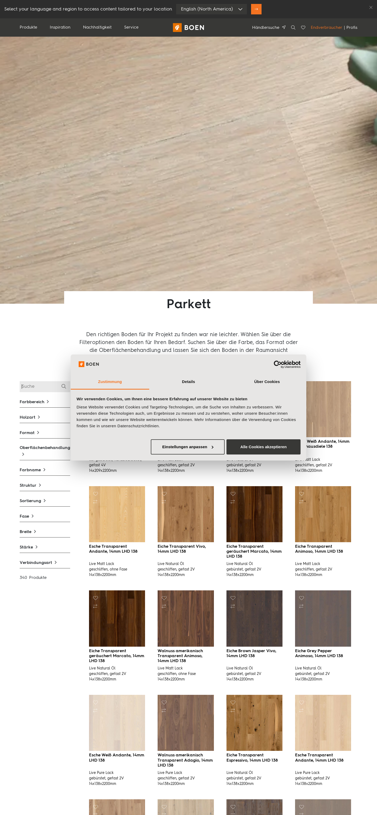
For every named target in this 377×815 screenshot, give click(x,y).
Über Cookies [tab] (267, 381)
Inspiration (60, 27)
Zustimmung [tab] (110, 381)
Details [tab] (188, 381)
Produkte (28, 27)
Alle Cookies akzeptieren (263, 447)
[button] (45, 402)
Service (131, 27)
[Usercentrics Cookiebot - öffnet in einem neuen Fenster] (278, 364)
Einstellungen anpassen (188, 447)
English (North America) (207, 9)
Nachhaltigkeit (97, 27)
